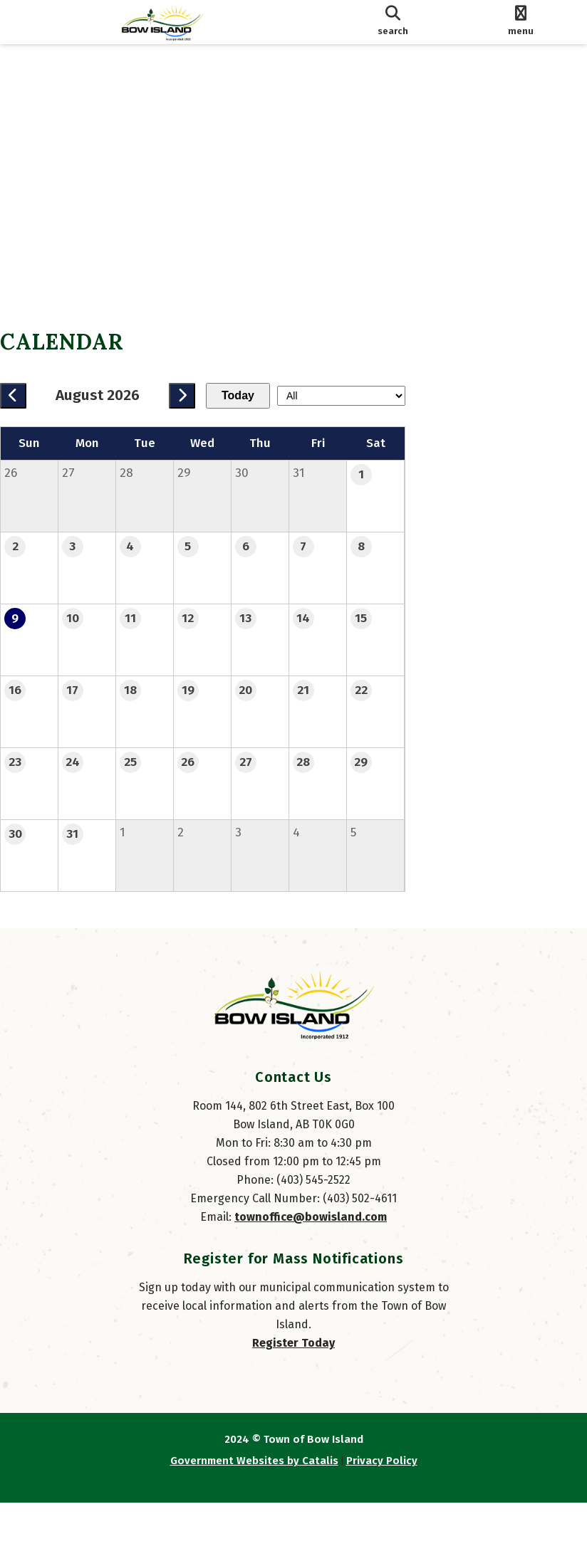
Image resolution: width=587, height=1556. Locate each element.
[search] (393, 22)
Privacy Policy (381, 1514)
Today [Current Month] (252, 395)
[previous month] (27, 396)
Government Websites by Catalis (254, 1514)
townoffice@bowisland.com (310, 1270)
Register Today (293, 1396)
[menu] (521, 22)
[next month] (196, 396)
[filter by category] (509, 396)
